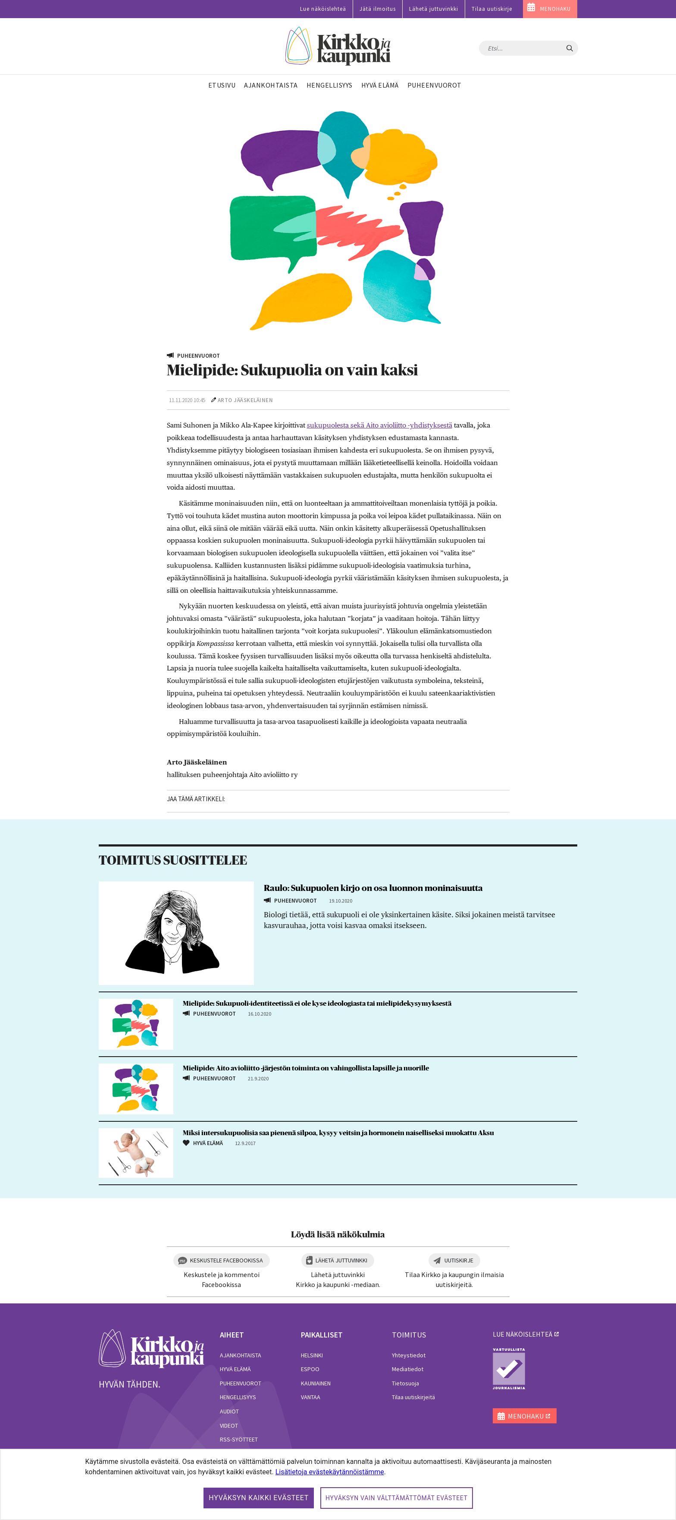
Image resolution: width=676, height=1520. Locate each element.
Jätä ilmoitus (378, 9)
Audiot (229, 1411)
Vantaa (310, 1397)
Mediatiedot (407, 1369)
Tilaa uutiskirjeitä (413, 1397)
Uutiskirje (458, 1260)
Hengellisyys (238, 1397)
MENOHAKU (555, 9)
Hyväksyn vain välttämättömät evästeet (396, 1498)
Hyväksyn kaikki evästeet (259, 1498)
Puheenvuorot (240, 1383)
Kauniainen (316, 1383)
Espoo (310, 1369)
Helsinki (312, 1355)
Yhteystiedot (409, 1355)
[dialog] (338, 1484)
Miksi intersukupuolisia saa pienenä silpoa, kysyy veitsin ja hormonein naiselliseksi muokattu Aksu (338, 1133)
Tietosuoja (405, 1383)
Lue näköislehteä (323, 9)
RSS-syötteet (239, 1439)
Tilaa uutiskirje (492, 9)
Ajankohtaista (240, 1355)
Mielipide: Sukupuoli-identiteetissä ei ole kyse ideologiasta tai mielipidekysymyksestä (317, 1003)
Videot (229, 1425)
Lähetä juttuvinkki (433, 9)
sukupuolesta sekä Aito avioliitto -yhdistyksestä (379, 425)
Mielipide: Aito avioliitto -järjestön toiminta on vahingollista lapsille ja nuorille (306, 1068)
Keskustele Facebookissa (226, 1260)
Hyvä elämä (235, 1369)
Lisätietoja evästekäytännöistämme (329, 1472)
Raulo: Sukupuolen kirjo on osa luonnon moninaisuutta (373, 888)
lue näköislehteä (522, 1334)
